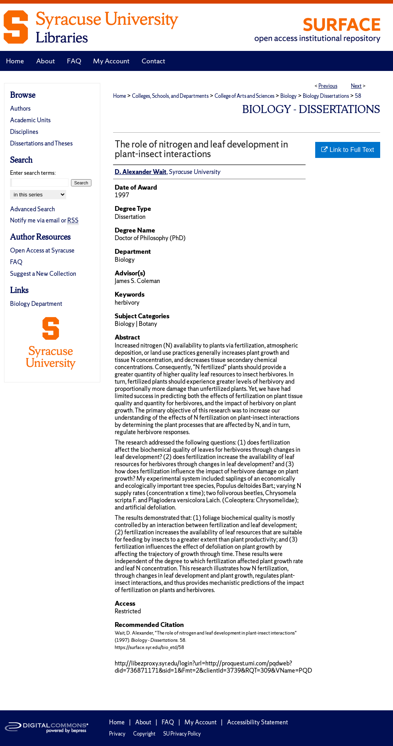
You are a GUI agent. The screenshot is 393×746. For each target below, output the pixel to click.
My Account (200, 722)
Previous (327, 86)
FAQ (16, 262)
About (143, 722)
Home (119, 96)
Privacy (117, 733)
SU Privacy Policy (182, 733)
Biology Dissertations (326, 96)
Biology (288, 96)
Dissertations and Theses (41, 143)
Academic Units (30, 120)
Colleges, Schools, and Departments (170, 96)
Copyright (144, 733)
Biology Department (36, 303)
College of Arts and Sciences (244, 96)
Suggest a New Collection (43, 273)
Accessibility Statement (257, 722)
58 (358, 96)
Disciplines (24, 131)
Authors (20, 108)
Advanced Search (32, 209)
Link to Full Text (347, 149)
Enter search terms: (33, 172)
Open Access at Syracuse (42, 250)
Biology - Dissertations (311, 109)
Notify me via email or (44, 220)
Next (356, 86)
